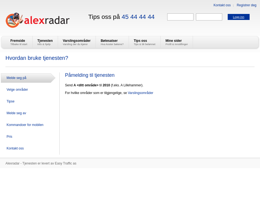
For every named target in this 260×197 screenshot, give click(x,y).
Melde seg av (16, 113)
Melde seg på (16, 78)
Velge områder (17, 90)
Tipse (11, 101)
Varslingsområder (140, 93)
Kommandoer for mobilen (25, 125)
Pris (9, 137)
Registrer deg (246, 5)
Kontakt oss (222, 5)
